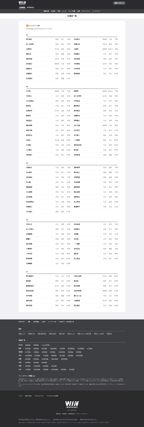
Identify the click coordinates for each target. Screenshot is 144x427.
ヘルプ (20, 396)
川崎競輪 (44, 352)
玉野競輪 (27, 362)
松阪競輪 (70, 355)
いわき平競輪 (46, 345)
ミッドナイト (96, 11)
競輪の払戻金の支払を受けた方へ (88, 419)
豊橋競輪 (54, 355)
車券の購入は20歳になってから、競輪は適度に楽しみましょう (34, 419)
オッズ (64, 11)
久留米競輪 (36, 369)
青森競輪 (36, 345)
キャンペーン (86, 11)
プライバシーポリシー (82, 413)
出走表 (53, 11)
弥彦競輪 (27, 348)
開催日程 (46, 11)
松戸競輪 (27, 352)
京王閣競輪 (80, 348)
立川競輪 (89, 348)
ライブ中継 (72, 11)
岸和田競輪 (64, 359)
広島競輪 (36, 362)
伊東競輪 (70, 352)
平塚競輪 (52, 352)
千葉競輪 (36, 352)
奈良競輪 (36, 359)
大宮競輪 (62, 348)
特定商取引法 (71, 413)
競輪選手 (109, 333)
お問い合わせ (28, 396)
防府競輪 (44, 362)
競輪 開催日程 (42, 333)
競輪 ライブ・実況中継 (84, 333)
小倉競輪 (27, 369)
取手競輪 (44, 348)
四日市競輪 (79, 355)
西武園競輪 (71, 348)
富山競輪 (62, 355)
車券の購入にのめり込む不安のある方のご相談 (65, 419)
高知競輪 (45, 366)
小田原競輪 (61, 352)
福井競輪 (27, 359)
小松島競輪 (36, 366)
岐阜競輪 (37, 355)
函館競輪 (27, 345)
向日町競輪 (45, 359)
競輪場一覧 (31, 333)
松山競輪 (54, 366)
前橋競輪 (36, 348)
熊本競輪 (71, 369)
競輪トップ (22, 333)
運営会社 (58, 413)
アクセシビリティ (39, 396)
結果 (78, 11)
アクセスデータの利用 (52, 396)
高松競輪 (27, 366)
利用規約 (64, 413)
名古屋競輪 (28, 355)
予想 (58, 11)
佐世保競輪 (54, 369)
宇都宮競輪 (53, 348)
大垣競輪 (45, 355)
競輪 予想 (62, 333)
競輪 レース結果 (99, 333)
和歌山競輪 (54, 359)
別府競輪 (63, 369)
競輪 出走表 (52, 333)
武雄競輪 (45, 369)
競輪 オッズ (71, 333)
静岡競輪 (78, 352)
